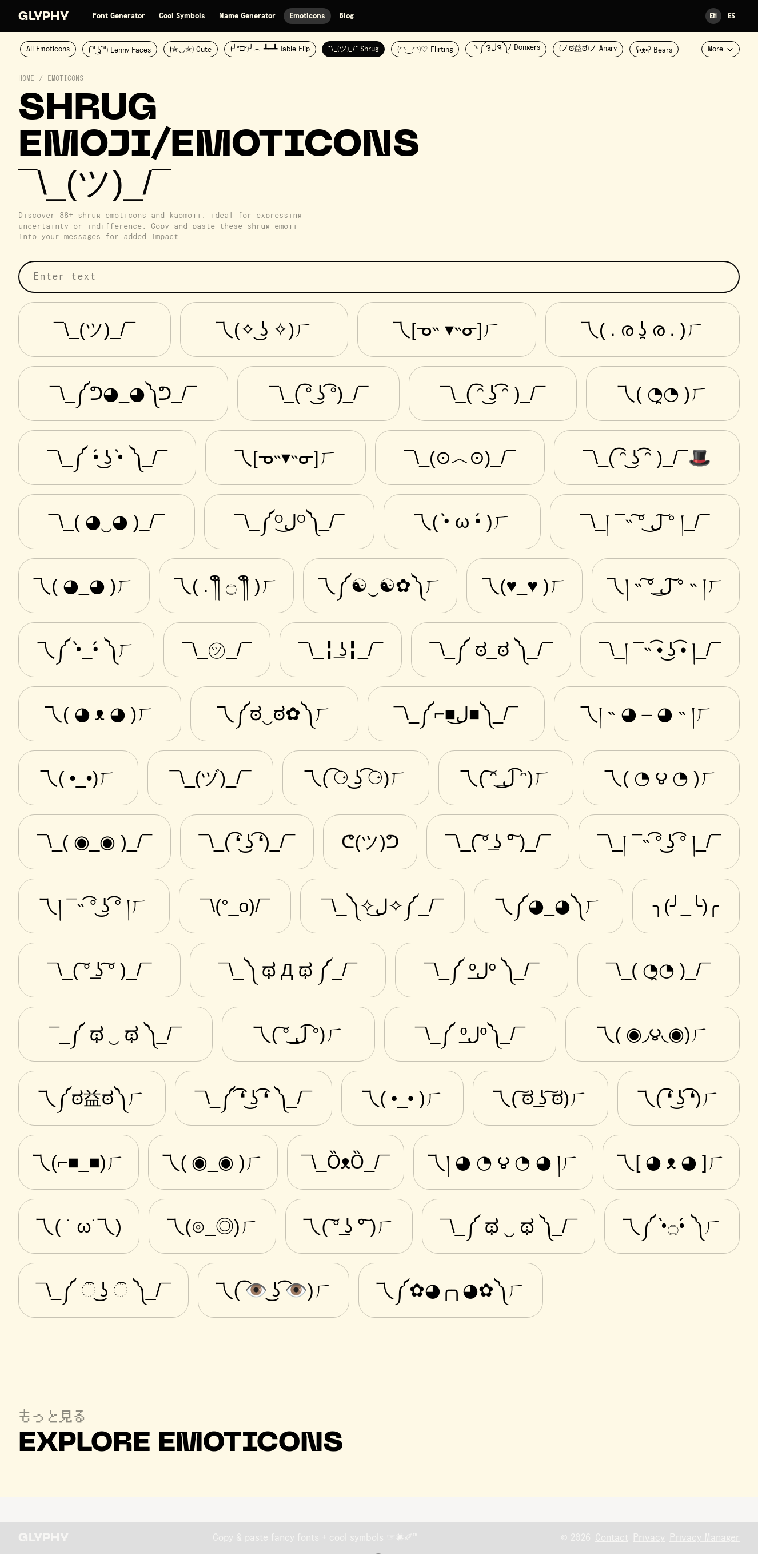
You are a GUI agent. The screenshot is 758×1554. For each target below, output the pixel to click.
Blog (346, 16)
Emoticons (307, 16)
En (713, 15)
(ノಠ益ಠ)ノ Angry (588, 49)
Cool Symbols (182, 16)
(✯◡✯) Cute (191, 50)
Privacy (649, 1538)
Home (26, 78)
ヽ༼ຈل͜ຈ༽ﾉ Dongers (506, 47)
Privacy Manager (704, 1538)
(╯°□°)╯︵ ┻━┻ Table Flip (270, 49)
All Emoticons (48, 49)
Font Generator (119, 16)
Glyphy (43, 17)
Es (731, 15)
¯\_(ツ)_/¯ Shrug (353, 49)
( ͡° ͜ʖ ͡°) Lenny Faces (120, 50)
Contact (611, 1538)
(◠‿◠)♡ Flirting (425, 50)
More (720, 49)
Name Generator (247, 16)
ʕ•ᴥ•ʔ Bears (654, 50)
